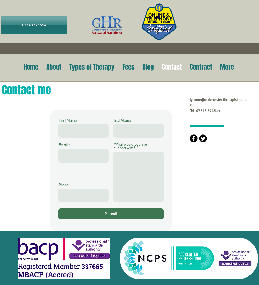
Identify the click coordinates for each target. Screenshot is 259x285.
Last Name (122, 120)
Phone (63, 185)
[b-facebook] (194, 138)
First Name (68, 120)
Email (63, 145)
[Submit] (111, 213)
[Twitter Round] (203, 138)
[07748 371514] (34, 25)
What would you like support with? (130, 146)
